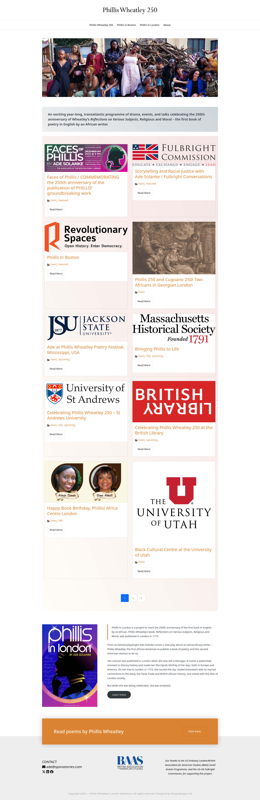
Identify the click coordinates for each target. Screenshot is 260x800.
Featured (63, 200)
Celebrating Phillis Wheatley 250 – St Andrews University (83, 415)
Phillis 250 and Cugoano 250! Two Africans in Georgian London (169, 282)
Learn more (119, 694)
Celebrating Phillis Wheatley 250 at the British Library (174, 430)
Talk (148, 356)
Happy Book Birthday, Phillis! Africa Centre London (82, 510)
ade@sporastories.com (62, 767)
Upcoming (64, 359)
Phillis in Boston (63, 257)
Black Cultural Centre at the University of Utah (173, 552)
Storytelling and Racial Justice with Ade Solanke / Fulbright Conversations (173, 173)
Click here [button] (194, 731)
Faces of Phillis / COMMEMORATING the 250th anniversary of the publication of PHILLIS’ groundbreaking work (83, 185)
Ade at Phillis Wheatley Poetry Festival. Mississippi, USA (86, 349)
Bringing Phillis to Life (157, 349)
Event (54, 200)
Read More (56, 209)
